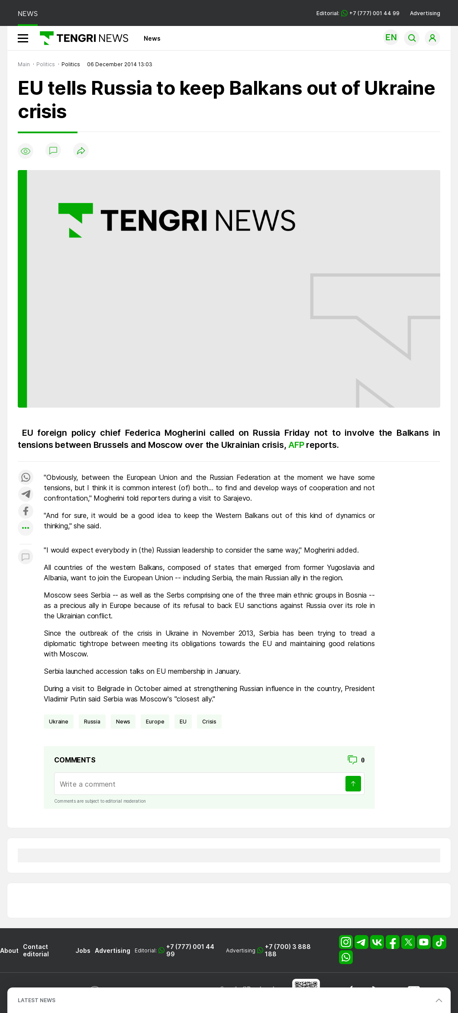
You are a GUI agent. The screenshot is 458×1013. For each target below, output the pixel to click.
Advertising (425, 13)
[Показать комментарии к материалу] (25, 557)
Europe (155, 721)
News (152, 38)
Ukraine (58, 721)
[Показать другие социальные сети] (25, 528)
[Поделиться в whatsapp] (25, 478)
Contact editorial (36, 950)
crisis (209, 721)
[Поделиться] (81, 151)
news (123, 721)
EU (183, 721)
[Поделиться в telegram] (25, 494)
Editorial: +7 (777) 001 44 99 (358, 13)
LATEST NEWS (36, 1000)
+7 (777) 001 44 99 (190, 950)
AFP (297, 445)
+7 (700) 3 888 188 (288, 950)
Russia (92, 721)
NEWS (28, 14)
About (9, 950)
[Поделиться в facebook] (25, 511)
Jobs (82, 950)
